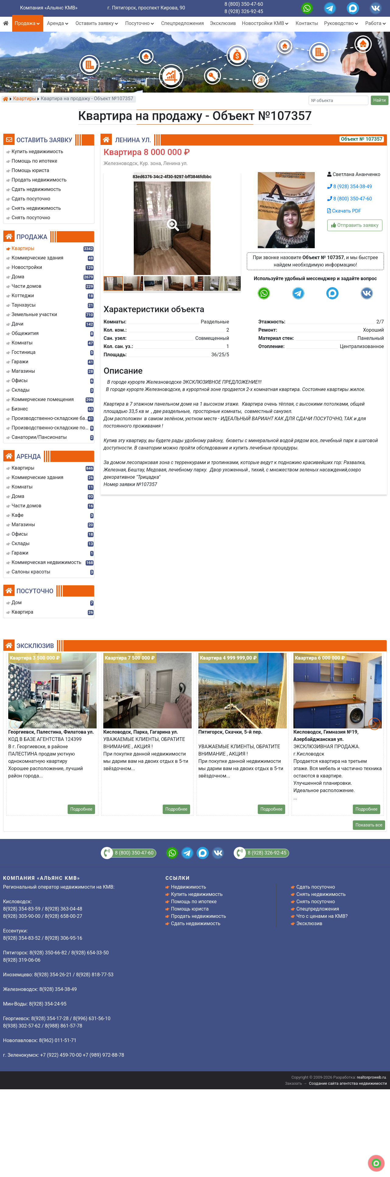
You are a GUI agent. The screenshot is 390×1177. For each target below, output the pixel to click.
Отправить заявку (354, 225)
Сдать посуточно (315, 887)
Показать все (369, 825)
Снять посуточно (315, 901)
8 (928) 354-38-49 (349, 186)
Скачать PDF (344, 211)
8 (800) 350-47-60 (244, 4)
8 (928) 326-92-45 (244, 11)
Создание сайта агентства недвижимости (348, 1083)
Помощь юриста (189, 909)
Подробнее (81, 809)
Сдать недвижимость (195, 923)
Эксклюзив (223, 23)
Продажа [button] (28, 23)
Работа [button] (376, 23)
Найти (380, 100)
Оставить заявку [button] (97, 23)
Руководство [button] (341, 23)
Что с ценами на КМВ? (322, 916)
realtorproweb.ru (371, 1077)
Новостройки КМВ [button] (265, 23)
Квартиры (24, 99)
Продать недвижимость (198, 916)
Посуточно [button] (140, 23)
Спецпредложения (182, 23)
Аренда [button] (58, 23)
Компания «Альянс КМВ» (48, 8)
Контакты (307, 23)
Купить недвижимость (196, 894)
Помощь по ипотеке (194, 901)
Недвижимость (188, 887)
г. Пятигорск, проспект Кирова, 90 (146, 8)
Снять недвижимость (321, 894)
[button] (172, 221)
